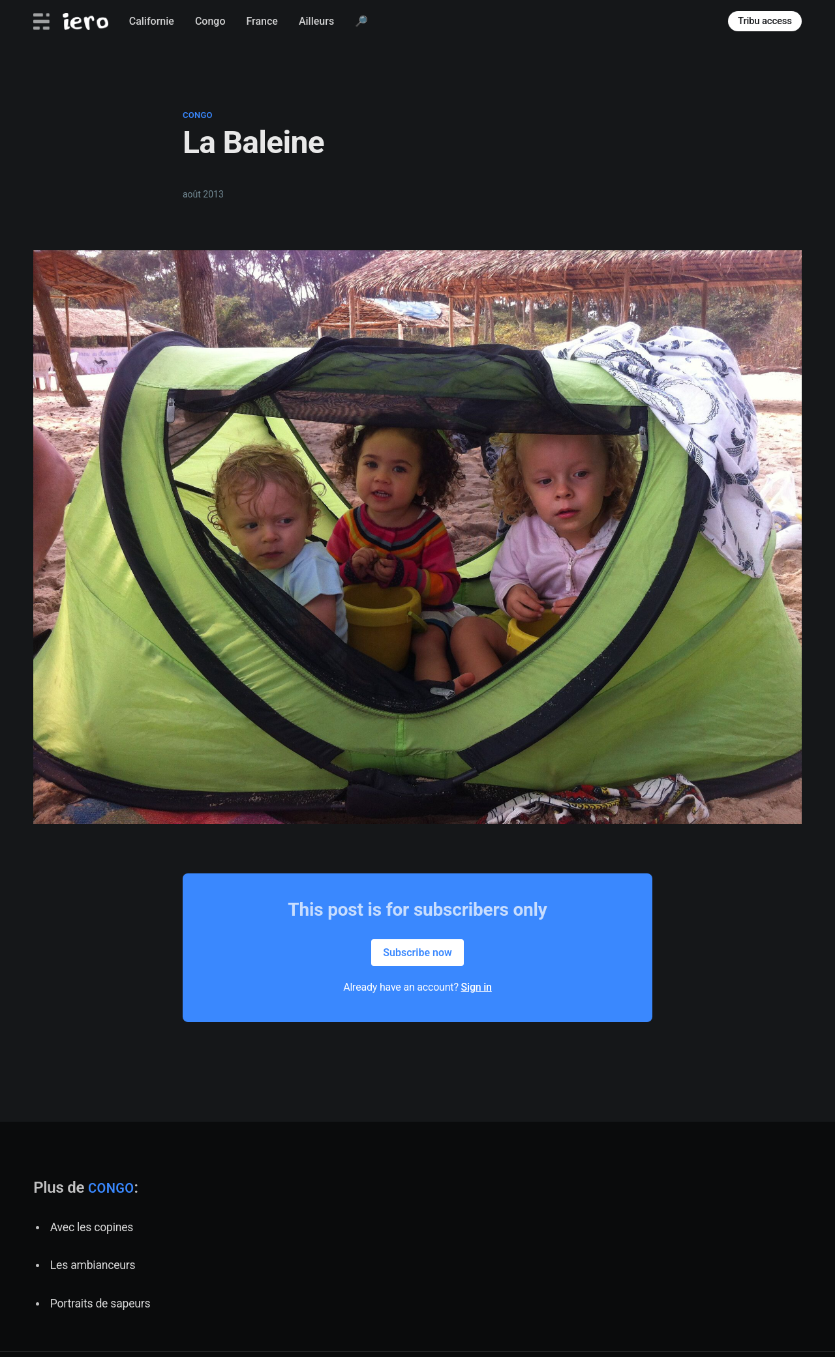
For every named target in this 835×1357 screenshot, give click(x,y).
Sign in (476, 987)
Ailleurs (316, 21)
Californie (151, 21)
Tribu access (765, 21)
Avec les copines (91, 1227)
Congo (210, 21)
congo (198, 115)
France (261, 21)
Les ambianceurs (93, 1265)
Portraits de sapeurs (100, 1303)
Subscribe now (417, 952)
